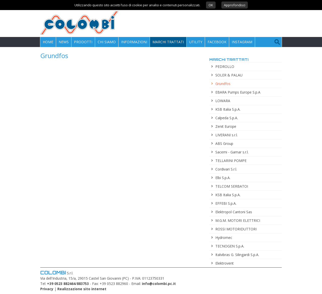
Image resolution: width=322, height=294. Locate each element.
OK (211, 5)
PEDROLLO (224, 66)
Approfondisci (234, 5)
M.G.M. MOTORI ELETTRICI (237, 220)
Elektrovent (224, 263)
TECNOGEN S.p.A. (229, 246)
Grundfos (222, 83)
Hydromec (223, 237)
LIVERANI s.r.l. (226, 135)
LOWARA (222, 100)
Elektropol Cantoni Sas (233, 211)
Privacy (46, 288)
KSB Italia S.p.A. (227, 109)
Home (48, 41)
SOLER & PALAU (229, 75)
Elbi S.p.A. (222, 177)
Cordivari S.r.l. (226, 169)
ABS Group (224, 143)
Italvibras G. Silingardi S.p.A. (237, 254)
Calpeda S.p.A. (226, 117)
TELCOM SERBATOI (231, 186)
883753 (83, 283)
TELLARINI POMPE (231, 160)
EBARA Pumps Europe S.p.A (237, 92)
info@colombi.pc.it (159, 283)
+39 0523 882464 (61, 283)
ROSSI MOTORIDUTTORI (236, 229)
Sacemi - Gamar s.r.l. (232, 152)
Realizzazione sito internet (81, 288)
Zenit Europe (225, 126)
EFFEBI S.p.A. (225, 203)
